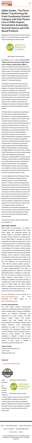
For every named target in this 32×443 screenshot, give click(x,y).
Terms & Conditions (8, 429)
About (2, 425)
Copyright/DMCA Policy (22, 429)
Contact (21, 432)
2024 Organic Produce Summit (11, 363)
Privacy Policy (13, 432)
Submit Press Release (25, 425)
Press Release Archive (12, 425)
